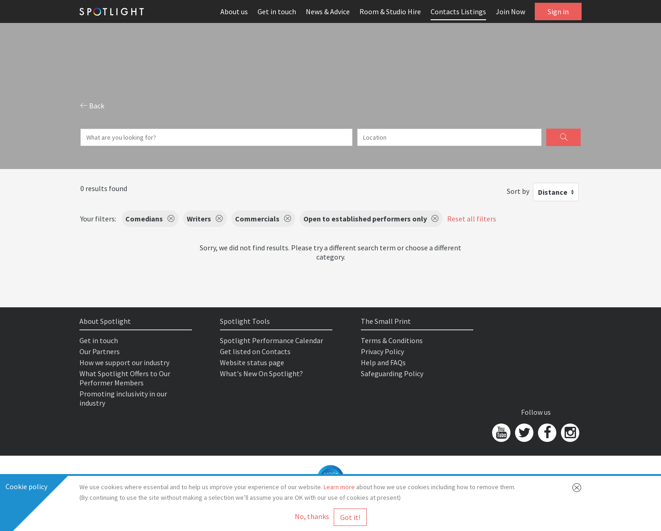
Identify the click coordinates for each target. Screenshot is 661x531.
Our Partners (99, 351)
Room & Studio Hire (390, 11)
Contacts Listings (458, 11)
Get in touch (277, 11)
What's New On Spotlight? (261, 373)
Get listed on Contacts (255, 351)
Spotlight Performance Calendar (271, 340)
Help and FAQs (383, 362)
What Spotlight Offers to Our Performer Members (124, 378)
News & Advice (328, 11)
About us (234, 11)
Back (92, 105)
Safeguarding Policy (392, 373)
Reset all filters (471, 218)
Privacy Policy (382, 351)
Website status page (252, 362)
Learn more (339, 487)
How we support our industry (124, 362)
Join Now (510, 11)
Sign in (558, 11)
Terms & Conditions (392, 340)
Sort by (518, 191)
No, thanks (312, 516)
